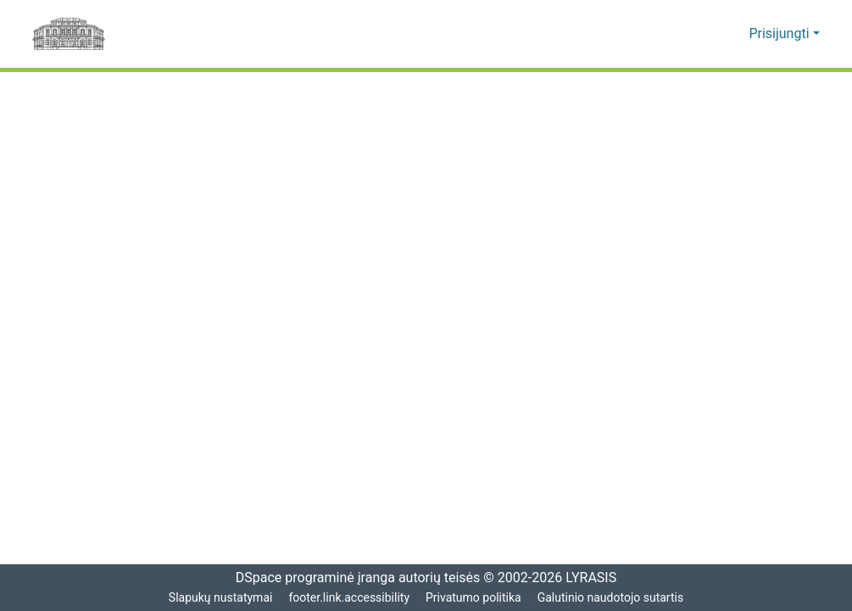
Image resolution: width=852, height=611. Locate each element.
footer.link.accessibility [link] (348, 598)
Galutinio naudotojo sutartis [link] (612, 598)
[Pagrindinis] (68, 34)
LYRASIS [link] (594, 578)
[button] (710, 34)
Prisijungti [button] (782, 34)
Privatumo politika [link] (473, 598)
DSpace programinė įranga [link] (309, 578)
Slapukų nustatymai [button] (217, 598)
